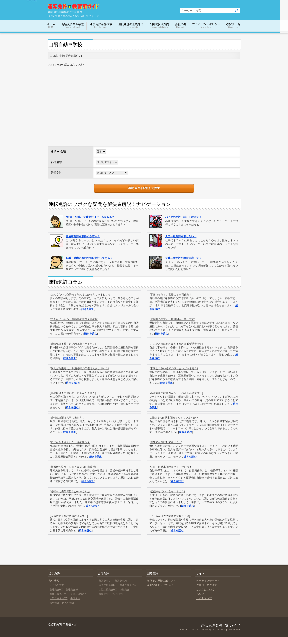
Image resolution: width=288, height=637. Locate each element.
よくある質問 (57, 585)
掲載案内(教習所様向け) (62, 624)
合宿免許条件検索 (72, 26)
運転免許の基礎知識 (130, 26)
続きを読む (87, 308)
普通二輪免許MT (58, 594)
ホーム (51, 26)
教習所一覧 (233, 26)
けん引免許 (68, 602)
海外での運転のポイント (161, 580)
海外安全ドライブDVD (160, 585)
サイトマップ (204, 598)
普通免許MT (56, 589)
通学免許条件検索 (101, 26)
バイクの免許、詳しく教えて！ (183, 216)
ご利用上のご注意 (206, 585)
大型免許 (54, 602)
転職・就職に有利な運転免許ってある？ (89, 257)
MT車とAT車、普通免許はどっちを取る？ (90, 216)
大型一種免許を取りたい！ (180, 236)
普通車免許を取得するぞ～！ (83, 236)
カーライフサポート (208, 580)
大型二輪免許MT (58, 598)
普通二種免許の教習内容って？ (183, 257)
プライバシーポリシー (206, 26)
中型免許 (75, 598)
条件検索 (54, 580)
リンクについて (205, 589)
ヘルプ (200, 593)
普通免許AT (72, 589)
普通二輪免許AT (79, 594)
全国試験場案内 (159, 26)
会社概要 (180, 26)
